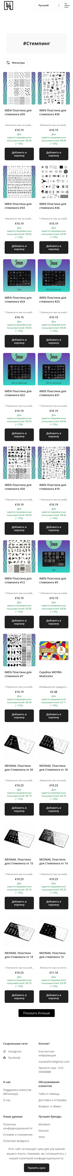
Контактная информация (47, 1053)
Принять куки (36, 1168)
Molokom (44, 1124)
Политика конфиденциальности (17, 1126)
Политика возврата (16, 1141)
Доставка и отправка (53, 1100)
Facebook (14, 1058)
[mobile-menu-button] (67, 5)
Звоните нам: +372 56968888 (51, 1070)
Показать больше (36, 1013)
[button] (19, 117)
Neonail (44, 1130)
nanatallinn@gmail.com (54, 1061)
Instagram (14, 1051)
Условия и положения (18, 1134)
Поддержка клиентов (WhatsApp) (17, 1092)
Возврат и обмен (50, 1106)
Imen (42, 1137)
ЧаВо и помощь (49, 1094)
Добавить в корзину (19, 154)
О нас (7, 1100)
